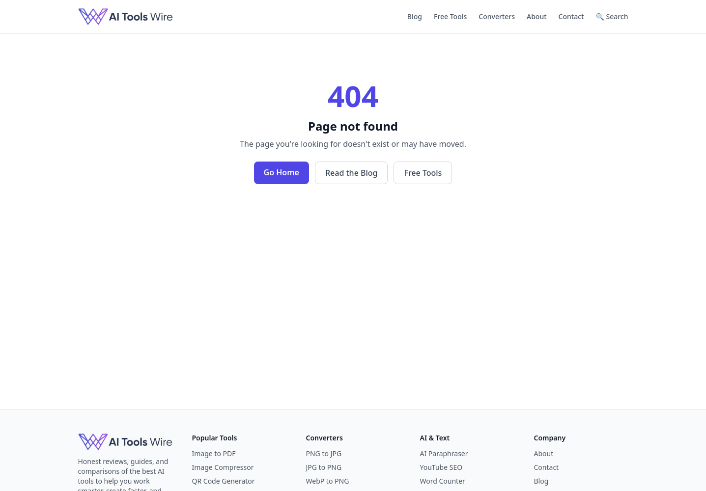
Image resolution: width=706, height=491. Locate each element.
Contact (571, 16)
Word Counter (442, 481)
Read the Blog (351, 172)
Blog (414, 16)
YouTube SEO (441, 467)
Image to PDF (214, 453)
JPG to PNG (324, 467)
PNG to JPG (324, 453)
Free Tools (450, 16)
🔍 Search (611, 16)
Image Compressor (223, 467)
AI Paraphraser (444, 453)
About (537, 16)
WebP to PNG (327, 481)
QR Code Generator (223, 481)
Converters (497, 16)
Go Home (281, 172)
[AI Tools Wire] (125, 17)
